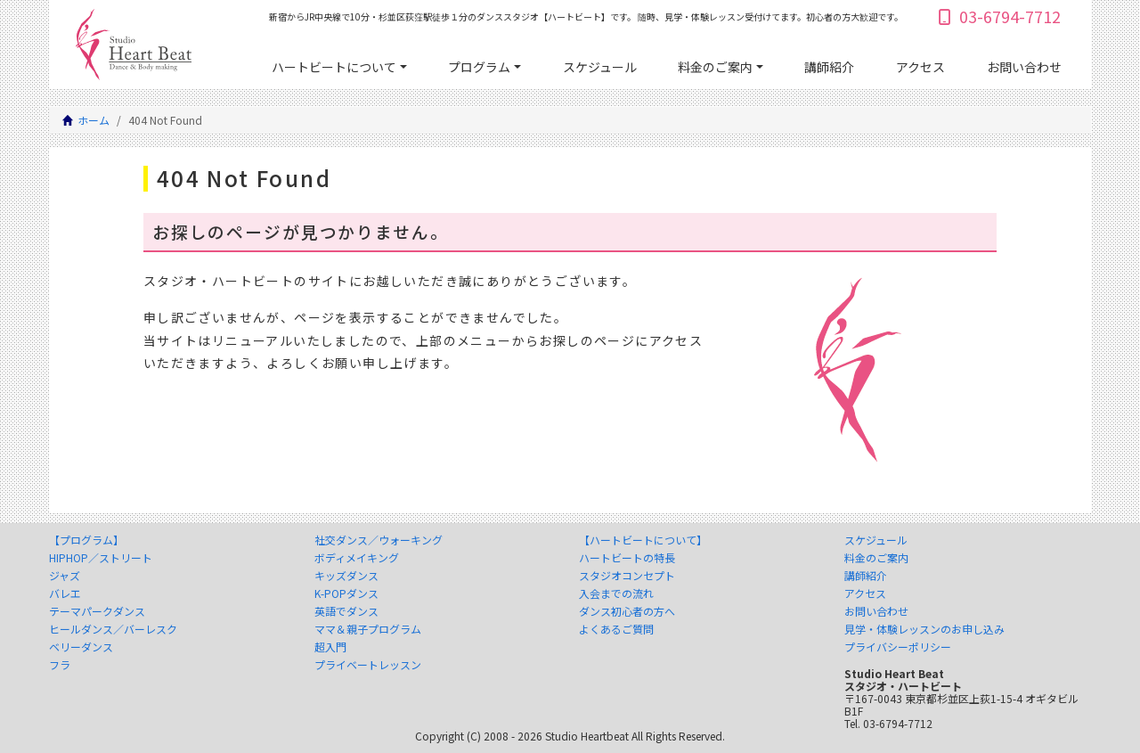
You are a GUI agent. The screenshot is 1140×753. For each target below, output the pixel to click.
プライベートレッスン (367, 665)
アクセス (920, 67)
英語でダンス (346, 611)
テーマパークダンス (97, 611)
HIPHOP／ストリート (100, 558)
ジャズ (64, 575)
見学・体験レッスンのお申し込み (924, 629)
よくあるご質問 (616, 629)
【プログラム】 (86, 540)
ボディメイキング (356, 558)
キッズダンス (346, 575)
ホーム (93, 119)
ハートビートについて (334, 67)
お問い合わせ (1024, 67)
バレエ (65, 593)
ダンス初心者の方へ (627, 611)
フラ (59, 665)
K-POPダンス (346, 593)
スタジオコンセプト (627, 575)
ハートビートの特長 (627, 558)
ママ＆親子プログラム (367, 629)
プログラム (479, 67)
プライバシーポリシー (897, 647)
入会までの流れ (616, 593)
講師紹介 (829, 67)
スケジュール (600, 67)
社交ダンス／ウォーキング (378, 540)
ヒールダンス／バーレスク (113, 629)
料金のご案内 (715, 67)
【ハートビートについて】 (643, 540)
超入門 (330, 647)
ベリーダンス (81, 647)
